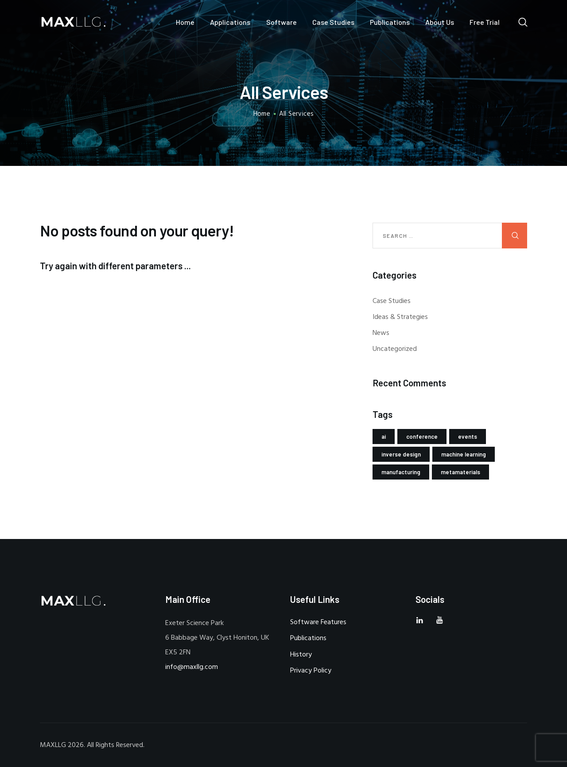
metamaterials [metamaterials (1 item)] (460, 472)
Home (262, 114)
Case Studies (392, 301)
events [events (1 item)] (467, 436)
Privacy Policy (310, 671)
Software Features (318, 622)
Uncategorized (395, 349)
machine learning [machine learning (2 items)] (463, 454)
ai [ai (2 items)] (383, 436)
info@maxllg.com (191, 667)
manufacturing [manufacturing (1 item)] (400, 472)
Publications (308, 638)
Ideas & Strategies (400, 317)
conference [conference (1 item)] (422, 436)
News (381, 333)
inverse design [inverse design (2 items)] (401, 454)
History (301, 655)
